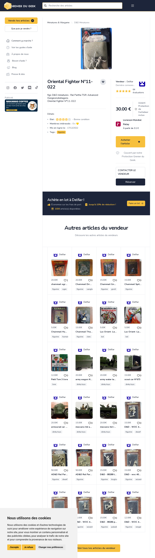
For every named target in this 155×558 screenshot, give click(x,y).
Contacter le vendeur (127, 172)
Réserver (130, 182)
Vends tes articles (21, 20)
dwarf (138, 432)
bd (102, 336)
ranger (138, 527)
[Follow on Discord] (29, 87)
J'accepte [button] (14, 547)
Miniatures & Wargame (58, 22)
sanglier (90, 289)
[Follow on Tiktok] (37, 87)
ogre (64, 289)
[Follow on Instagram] (7, 87)
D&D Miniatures (81, 22)
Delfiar (129, 81)
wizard (138, 479)
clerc (89, 336)
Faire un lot (136, 203)
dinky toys (81, 384)
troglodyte (115, 479)
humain (65, 336)
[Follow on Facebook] (15, 87)
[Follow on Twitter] (22, 87)
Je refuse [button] (28, 547)
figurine (61, 132)
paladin (114, 527)
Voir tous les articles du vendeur (96, 548)
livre (54, 384)
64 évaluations (138, 91)
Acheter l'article (130, 141)
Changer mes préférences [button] (51, 547)
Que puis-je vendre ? (21, 28)
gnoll (113, 289)
